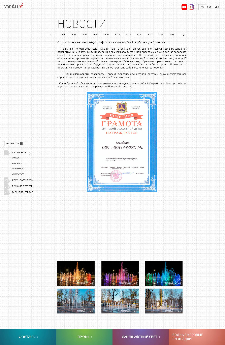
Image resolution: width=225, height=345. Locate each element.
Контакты (17, 163)
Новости (16, 158)
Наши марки (18, 168)
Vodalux (13, 5)
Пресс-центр (18, 174)
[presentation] (51, 35)
